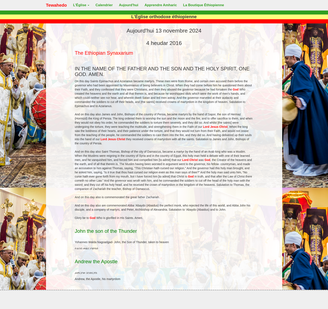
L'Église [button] (81, 5)
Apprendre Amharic (160, 5)
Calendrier (104, 5)
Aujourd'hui (128, 5)
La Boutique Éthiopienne (203, 5)
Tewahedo (56, 5)
